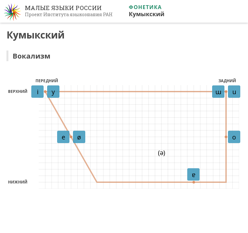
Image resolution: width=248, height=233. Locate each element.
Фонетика (145, 7)
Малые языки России (63, 8)
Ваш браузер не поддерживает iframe (124, 128)
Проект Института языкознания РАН (69, 14)
